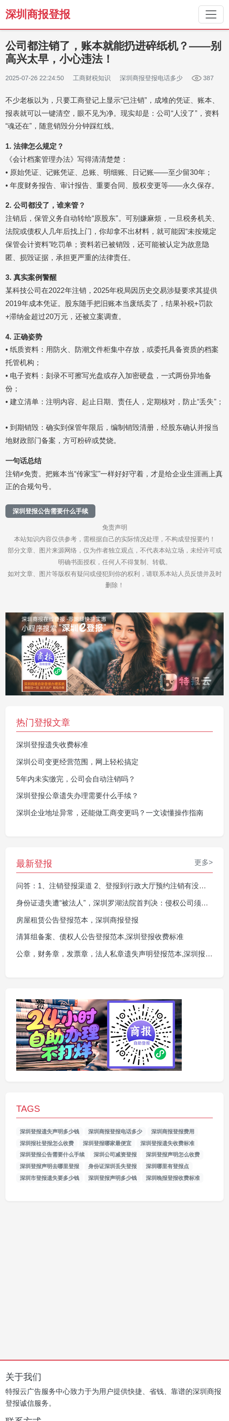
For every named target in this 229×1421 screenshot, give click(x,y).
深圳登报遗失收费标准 (52, 745)
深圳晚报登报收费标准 (173, 1178)
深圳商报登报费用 (172, 1132)
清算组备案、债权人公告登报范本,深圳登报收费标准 (100, 937)
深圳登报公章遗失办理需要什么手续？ (77, 796)
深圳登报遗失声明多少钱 (49, 1132)
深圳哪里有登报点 (167, 1166)
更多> (203, 862)
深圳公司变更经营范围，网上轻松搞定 (77, 762)
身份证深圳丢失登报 (112, 1166)
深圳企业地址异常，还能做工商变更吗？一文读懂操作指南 (109, 813)
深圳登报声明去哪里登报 (49, 1166)
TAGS (28, 1109)
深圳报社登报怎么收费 (47, 1143)
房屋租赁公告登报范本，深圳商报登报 (77, 920)
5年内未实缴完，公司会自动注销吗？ (75, 779)
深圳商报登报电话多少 (115, 1132)
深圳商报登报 (37, 14)
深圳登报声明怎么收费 (173, 1154)
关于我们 (23, 1377)
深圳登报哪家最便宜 (107, 1143)
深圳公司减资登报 (115, 1154)
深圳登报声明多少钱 (112, 1178)
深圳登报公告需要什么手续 (50, 511)
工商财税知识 (92, 78)
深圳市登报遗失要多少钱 (49, 1178)
